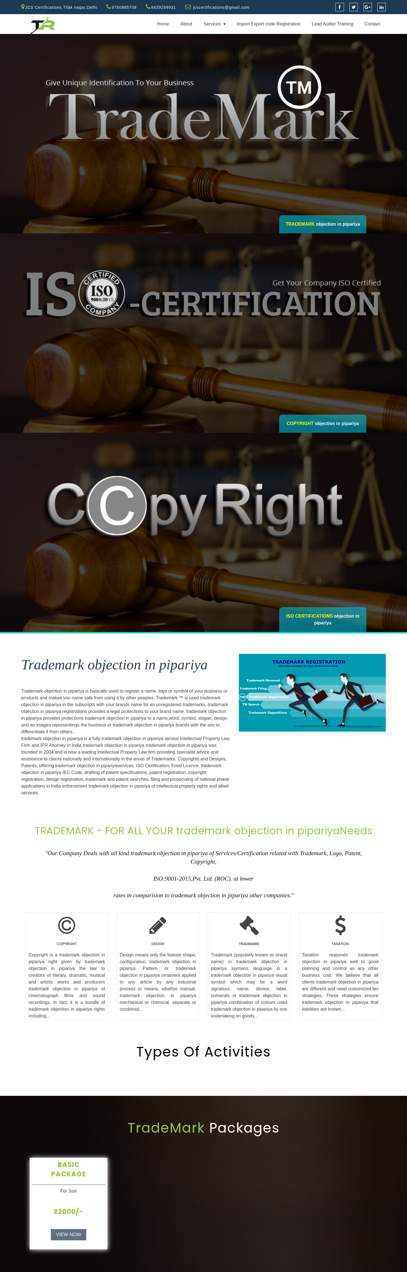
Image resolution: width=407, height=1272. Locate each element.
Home (163, 23)
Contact (372, 23)
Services (212, 23)
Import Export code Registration (268, 23)
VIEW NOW (68, 1234)
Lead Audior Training (332, 23)
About (186, 23)
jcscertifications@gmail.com (221, 7)
